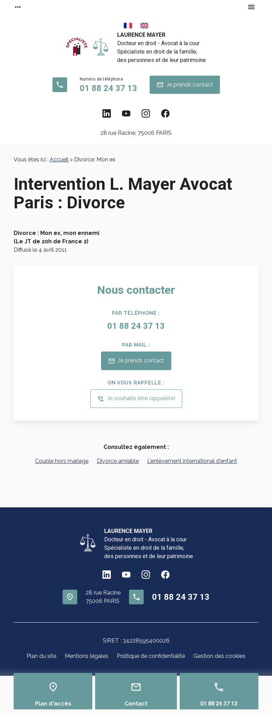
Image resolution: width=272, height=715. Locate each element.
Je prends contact (185, 85)
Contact (136, 703)
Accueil (59, 159)
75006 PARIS (136, 133)
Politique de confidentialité (151, 656)
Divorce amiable (118, 461)
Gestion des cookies (219, 656)
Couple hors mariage (61, 461)
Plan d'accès (53, 703)
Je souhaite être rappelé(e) (136, 399)
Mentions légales (86, 656)
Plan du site (41, 656)
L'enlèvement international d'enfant (192, 461)
